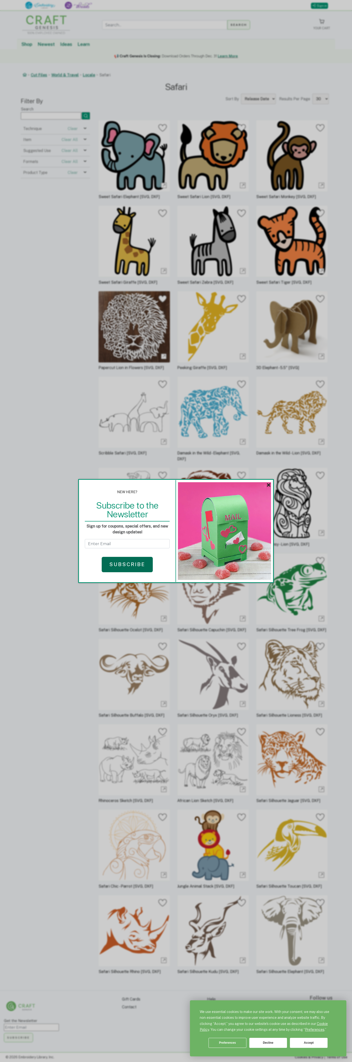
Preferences (227, 1042)
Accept (309, 1042)
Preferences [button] (314, 1030)
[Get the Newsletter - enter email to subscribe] (127, 543)
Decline (268, 1042)
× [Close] (268, 485)
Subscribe (127, 564)
